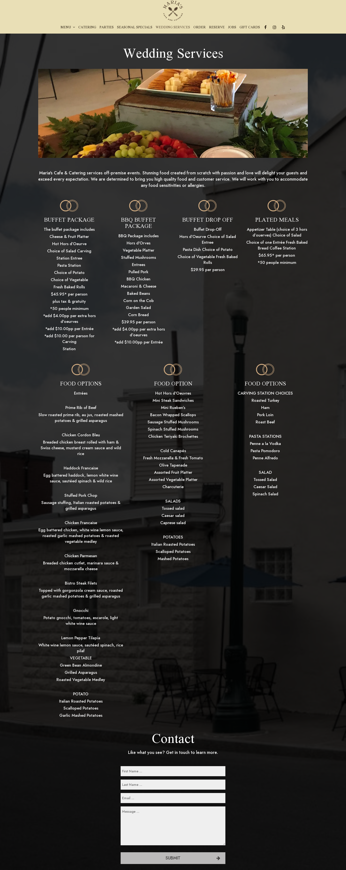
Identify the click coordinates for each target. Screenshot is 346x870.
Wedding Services (173, 27)
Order (199, 27)
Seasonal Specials (134, 27)
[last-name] (173, 785)
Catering (87, 27)
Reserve (217, 27)
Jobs (232, 27)
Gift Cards (250, 27)
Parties (106, 27)
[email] (173, 798)
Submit (173, 858)
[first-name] (173, 771)
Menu (68, 27)
